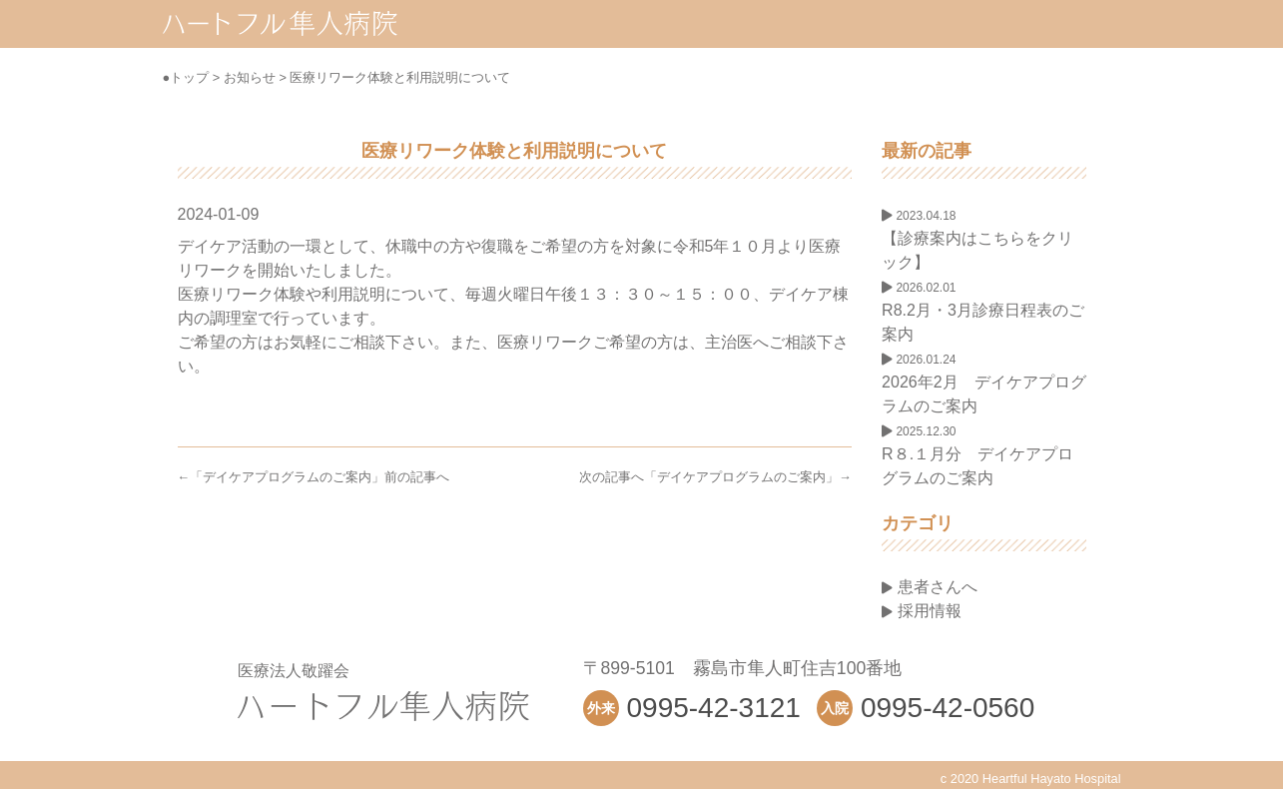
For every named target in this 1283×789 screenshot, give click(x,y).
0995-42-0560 (947, 707)
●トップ (186, 77)
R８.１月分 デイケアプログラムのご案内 (977, 455)
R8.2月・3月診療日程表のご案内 (983, 312)
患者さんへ (929, 586)
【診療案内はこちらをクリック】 (977, 240)
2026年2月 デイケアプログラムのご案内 (984, 383)
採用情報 (921, 610)
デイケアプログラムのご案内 (287, 476)
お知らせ (250, 77)
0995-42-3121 (714, 707)
